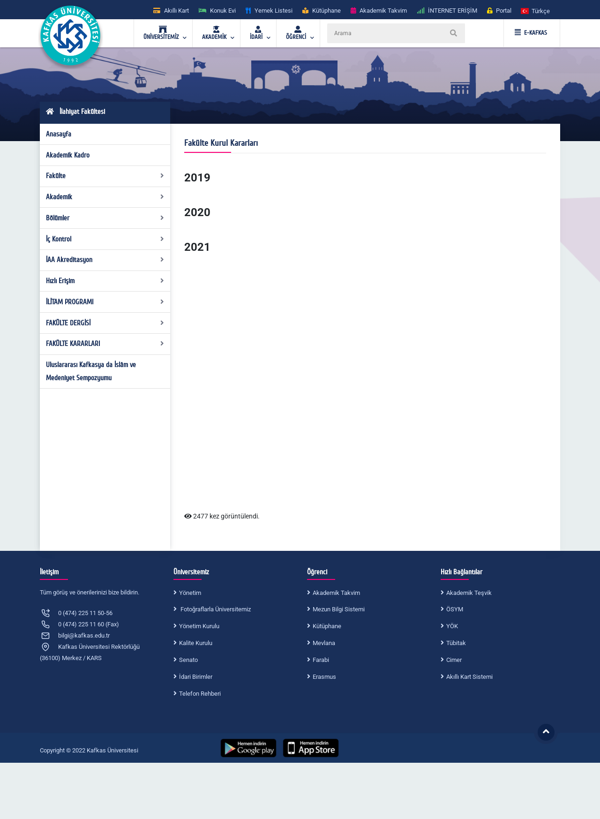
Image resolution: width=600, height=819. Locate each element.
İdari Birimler (195, 676)
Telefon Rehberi (200, 693)
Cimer (454, 659)
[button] (536, 10)
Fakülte (105, 176)
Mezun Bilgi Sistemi (339, 609)
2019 (197, 177)
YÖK (452, 626)
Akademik (105, 197)
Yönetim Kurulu (199, 626)
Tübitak (456, 642)
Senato (188, 659)
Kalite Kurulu (195, 642)
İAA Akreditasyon (105, 259)
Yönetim (190, 592)
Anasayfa (58, 134)
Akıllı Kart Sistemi (469, 676)
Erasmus (324, 676)
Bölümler (105, 218)
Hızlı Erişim (105, 281)
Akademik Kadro (68, 155)
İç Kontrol (105, 239)
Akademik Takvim (336, 592)
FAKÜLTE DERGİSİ (105, 323)
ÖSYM (454, 609)
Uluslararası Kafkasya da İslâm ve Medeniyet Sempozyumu (91, 371)
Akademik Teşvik (469, 592)
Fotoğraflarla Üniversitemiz (215, 609)
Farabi (321, 659)
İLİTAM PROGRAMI (105, 302)
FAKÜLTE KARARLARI (105, 343)
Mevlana (324, 642)
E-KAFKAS (531, 32)
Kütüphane (327, 626)
